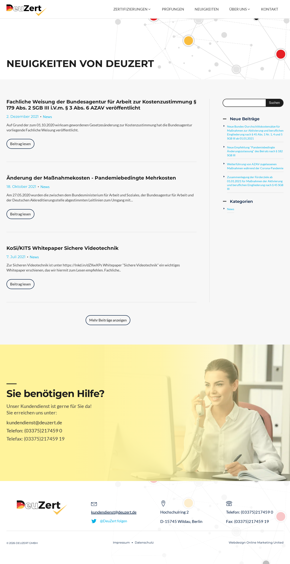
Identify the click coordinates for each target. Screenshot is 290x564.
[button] (132, 9)
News (47, 116)
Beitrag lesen (20, 144)
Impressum (121, 542)
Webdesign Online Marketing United (256, 542)
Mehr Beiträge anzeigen (108, 320)
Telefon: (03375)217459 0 (34, 430)
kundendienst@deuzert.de (34, 422)
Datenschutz (144, 542)
